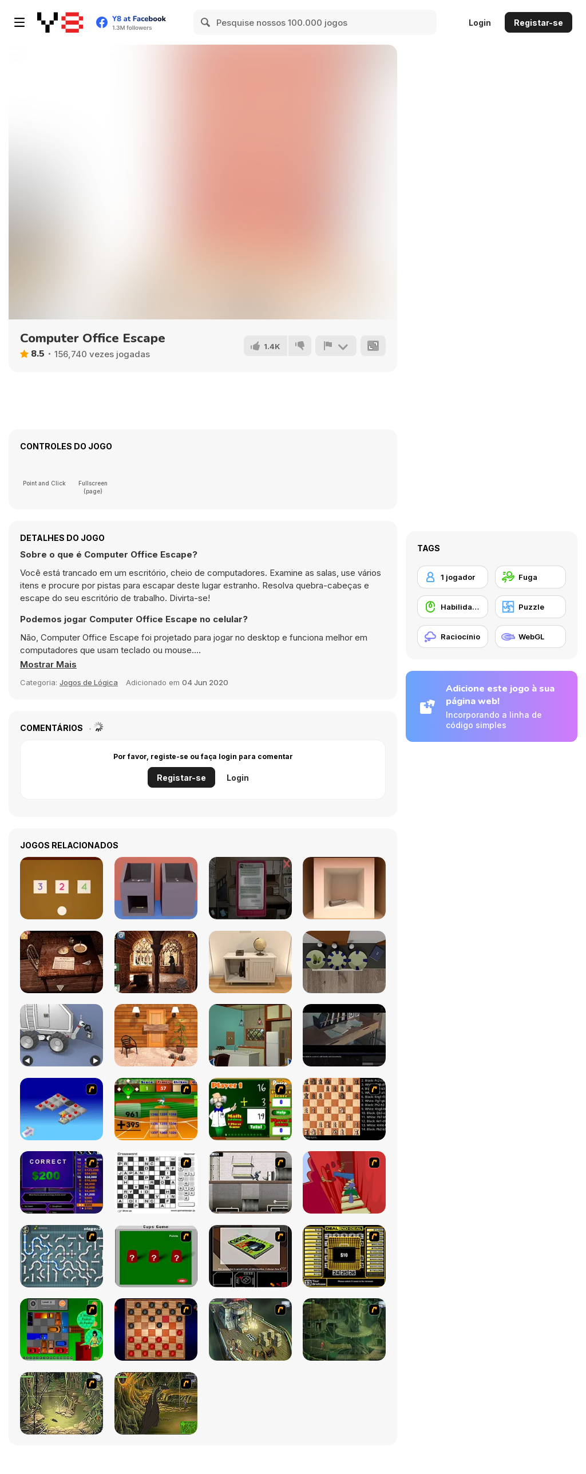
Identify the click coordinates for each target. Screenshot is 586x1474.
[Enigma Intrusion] (344, 1035)
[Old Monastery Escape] (155, 962)
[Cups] (155, 1256)
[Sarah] (250, 888)
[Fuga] (530, 577)
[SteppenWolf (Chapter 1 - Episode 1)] (250, 1329)
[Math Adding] (250, 1109)
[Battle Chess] (344, 1109)
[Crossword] (155, 1182)
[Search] (206, 22)
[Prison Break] (250, 1182)
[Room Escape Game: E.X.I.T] (250, 962)
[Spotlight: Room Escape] (61, 962)
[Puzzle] (530, 606)
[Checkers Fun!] (155, 1329)
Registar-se (538, 22)
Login (480, 22)
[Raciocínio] (452, 636)
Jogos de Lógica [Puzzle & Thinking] (89, 682)
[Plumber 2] (61, 1256)
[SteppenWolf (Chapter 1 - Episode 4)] (155, 1403)
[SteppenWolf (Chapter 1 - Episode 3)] (61, 1403)
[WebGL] (530, 636)
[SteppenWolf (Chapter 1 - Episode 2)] (344, 1329)
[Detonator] (61, 1109)
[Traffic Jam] (61, 1329)
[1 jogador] (452, 577)
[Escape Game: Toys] (61, 888)
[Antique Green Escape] (250, 1035)
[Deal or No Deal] (344, 1256)
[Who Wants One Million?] (61, 1182)
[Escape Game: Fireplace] (344, 962)
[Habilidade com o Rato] (452, 606)
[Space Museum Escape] (61, 1035)
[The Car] (250, 1256)
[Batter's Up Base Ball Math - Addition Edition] (155, 1109)
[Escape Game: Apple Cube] (344, 888)
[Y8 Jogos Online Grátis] (60, 22)
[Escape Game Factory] (155, 888)
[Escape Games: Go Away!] (155, 1035)
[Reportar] (336, 345)
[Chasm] (344, 1182)
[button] (48, 664)
